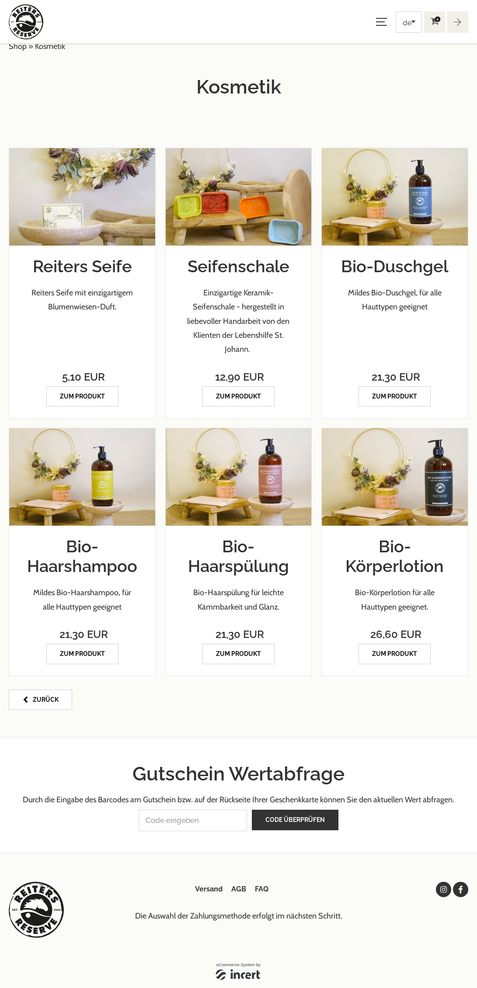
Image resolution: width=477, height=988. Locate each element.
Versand (209, 887)
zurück (46, 697)
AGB (238, 887)
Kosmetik (50, 46)
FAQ (261, 887)
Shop (18, 46)
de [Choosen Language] (407, 22)
